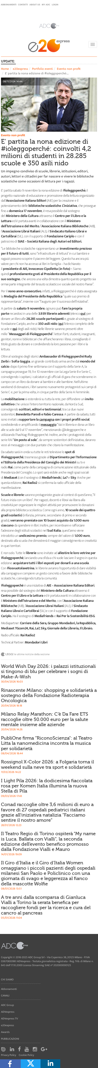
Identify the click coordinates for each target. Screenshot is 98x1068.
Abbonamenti (8, 5)
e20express (20, 69)
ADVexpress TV (9, 1018)
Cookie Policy (26, 1055)
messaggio (48, 425)
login (55, 5)
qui (82, 314)
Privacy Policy (8, 1055)
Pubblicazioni (10, 1038)
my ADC (46, 5)
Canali (5, 995)
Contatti (23, 5)
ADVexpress (7, 1012)
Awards (5, 1032)
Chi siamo (7, 979)
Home (5, 69)
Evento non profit (69, 69)
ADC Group (7, 1005)
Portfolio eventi (42, 69)
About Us (34, 5)
